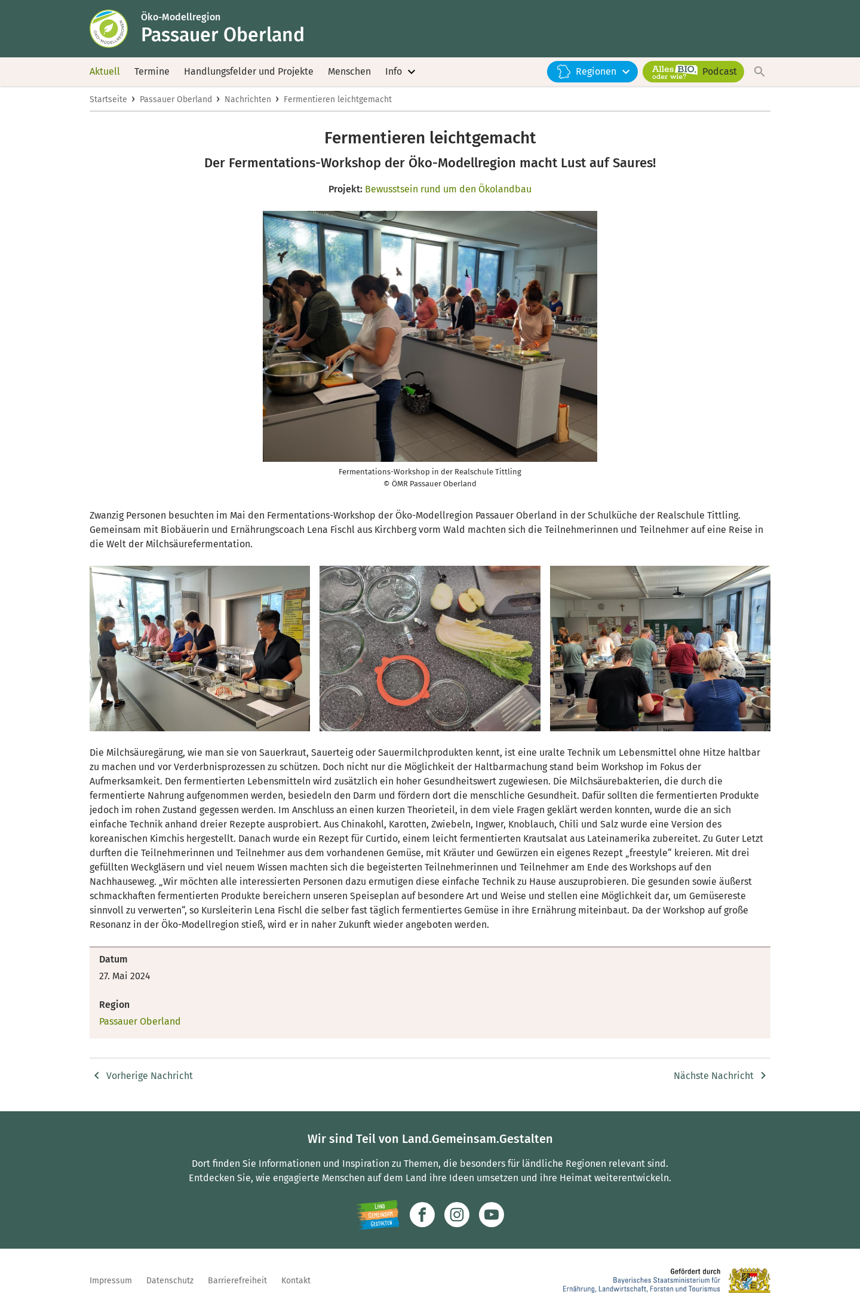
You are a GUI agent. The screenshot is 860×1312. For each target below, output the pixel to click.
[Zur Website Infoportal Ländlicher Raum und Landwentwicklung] (378, 1215)
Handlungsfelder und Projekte (249, 71)
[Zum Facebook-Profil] (422, 1214)
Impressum (111, 1281)
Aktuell (105, 71)
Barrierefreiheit (237, 1281)
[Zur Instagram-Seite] (456, 1214)
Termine (152, 71)
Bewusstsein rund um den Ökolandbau (448, 189)
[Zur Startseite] (115, 29)
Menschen (349, 71)
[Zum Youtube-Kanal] (491, 1214)
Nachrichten (248, 99)
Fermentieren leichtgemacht (338, 99)
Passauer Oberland (176, 99)
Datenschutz (170, 1281)
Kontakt (296, 1281)
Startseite (108, 99)
